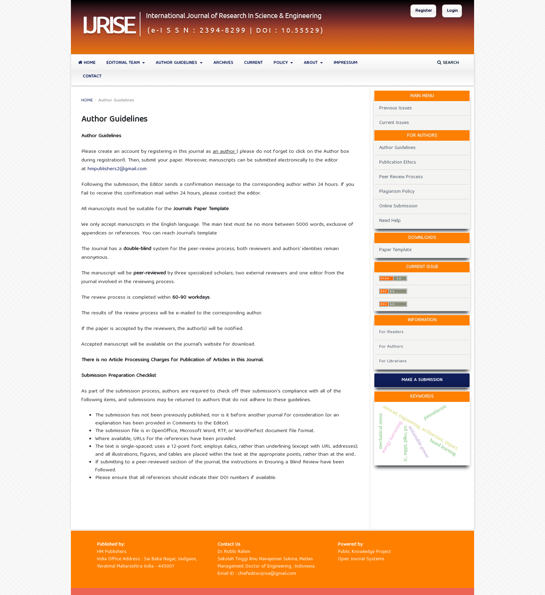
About (311, 63)
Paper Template (395, 250)
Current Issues (394, 123)
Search (448, 63)
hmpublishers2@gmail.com (117, 169)
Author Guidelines (177, 63)
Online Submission (398, 206)
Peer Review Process (401, 177)
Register (423, 11)
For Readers (391, 332)
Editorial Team (123, 63)
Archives (223, 63)
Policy (281, 63)
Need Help (390, 221)
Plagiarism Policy (397, 192)
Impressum (345, 63)
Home (87, 63)
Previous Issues (395, 108)
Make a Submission (421, 380)
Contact (92, 77)
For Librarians (393, 361)
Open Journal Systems (361, 559)
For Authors (391, 347)
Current (253, 63)
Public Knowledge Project (364, 552)
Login (452, 11)
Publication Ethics (397, 162)
